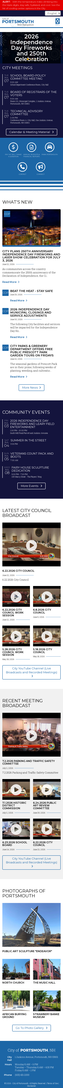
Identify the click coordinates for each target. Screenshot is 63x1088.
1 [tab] (28, 59)
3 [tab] (33, 59)
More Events (30, 486)
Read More (9, 282)
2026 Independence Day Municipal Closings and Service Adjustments (30, 312)
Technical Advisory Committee (26, 112)
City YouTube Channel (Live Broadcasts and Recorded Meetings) (31, 670)
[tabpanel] (31, 47)
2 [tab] (30, 59)
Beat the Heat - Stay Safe (31, 291)
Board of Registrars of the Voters (33, 93)
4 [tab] (35, 59)
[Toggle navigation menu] (57, 22)
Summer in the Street (28, 440)
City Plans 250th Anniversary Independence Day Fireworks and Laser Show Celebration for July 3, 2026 (31, 256)
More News (30, 387)
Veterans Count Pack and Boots (32, 455)
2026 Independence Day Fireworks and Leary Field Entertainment (32, 424)
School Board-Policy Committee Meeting (28, 77)
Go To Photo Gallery (30, 1028)
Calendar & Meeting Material (30, 132)
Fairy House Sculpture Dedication (30, 469)
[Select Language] (53, 13)
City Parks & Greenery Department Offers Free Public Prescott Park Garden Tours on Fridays (32, 350)
